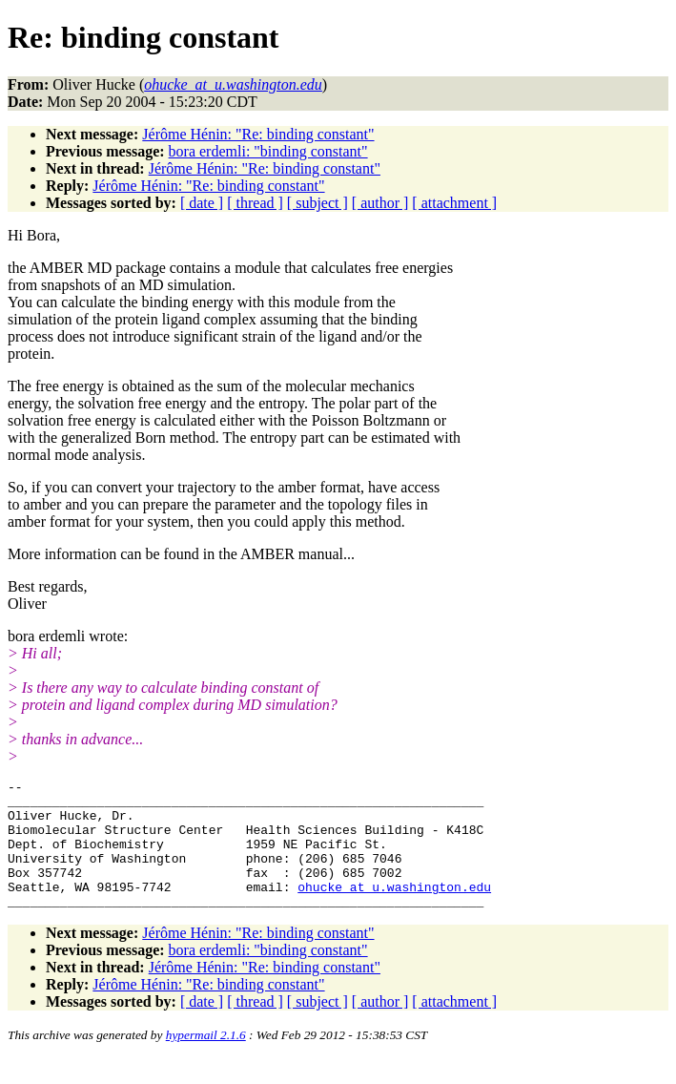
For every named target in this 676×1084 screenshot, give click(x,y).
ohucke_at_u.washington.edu (394, 909)
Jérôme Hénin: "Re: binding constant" (258, 134)
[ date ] (201, 203)
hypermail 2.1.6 (206, 1060)
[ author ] (380, 203)
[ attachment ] (454, 203)
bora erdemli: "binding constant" (268, 151)
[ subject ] (317, 203)
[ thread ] (255, 203)
